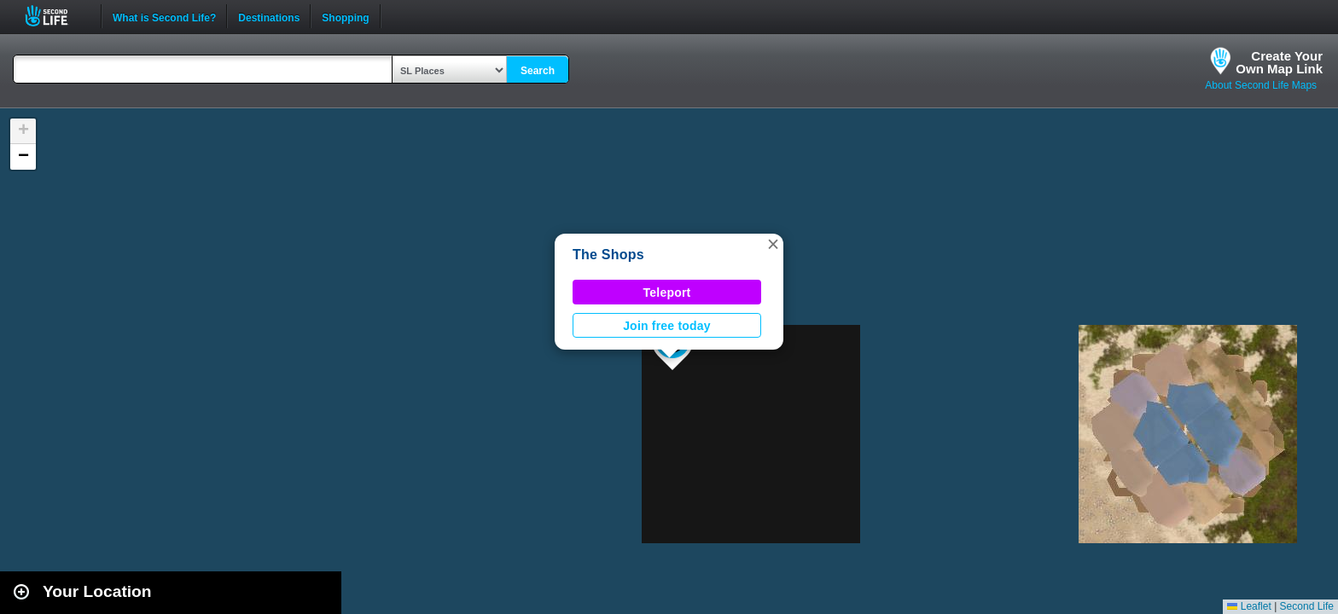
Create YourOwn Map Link (1279, 62)
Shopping (345, 16)
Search (538, 71)
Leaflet (1249, 606)
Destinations (269, 16)
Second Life (56, 15)
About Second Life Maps (1261, 85)
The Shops (608, 254)
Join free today (667, 326)
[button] (773, 244)
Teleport (667, 292)
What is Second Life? (164, 16)
